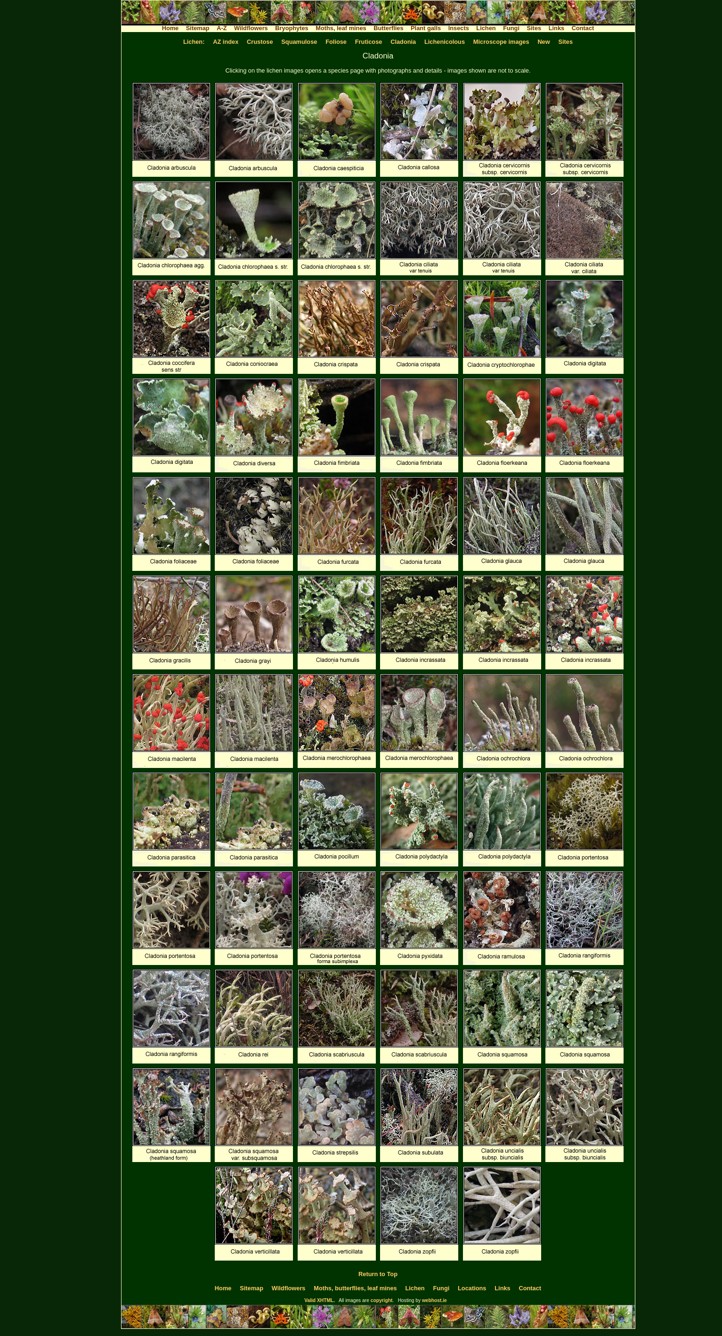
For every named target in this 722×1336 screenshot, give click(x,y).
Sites (534, 28)
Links (556, 28)
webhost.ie (434, 1300)
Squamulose (299, 41)
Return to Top (378, 1274)
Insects (458, 28)
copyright (382, 1300)
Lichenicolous (444, 41)
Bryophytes (291, 28)
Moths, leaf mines (341, 28)
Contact (583, 28)
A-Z (222, 28)
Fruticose (368, 41)
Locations (472, 1288)
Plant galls (426, 28)
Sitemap (198, 28)
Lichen (485, 28)
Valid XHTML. (319, 1300)
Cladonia (403, 41)
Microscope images (501, 41)
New (543, 41)
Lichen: (194, 41)
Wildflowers (251, 28)
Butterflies (388, 28)
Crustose (260, 41)
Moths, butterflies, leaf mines (355, 1288)
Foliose (336, 41)
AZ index (225, 41)
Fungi (511, 28)
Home (170, 28)
